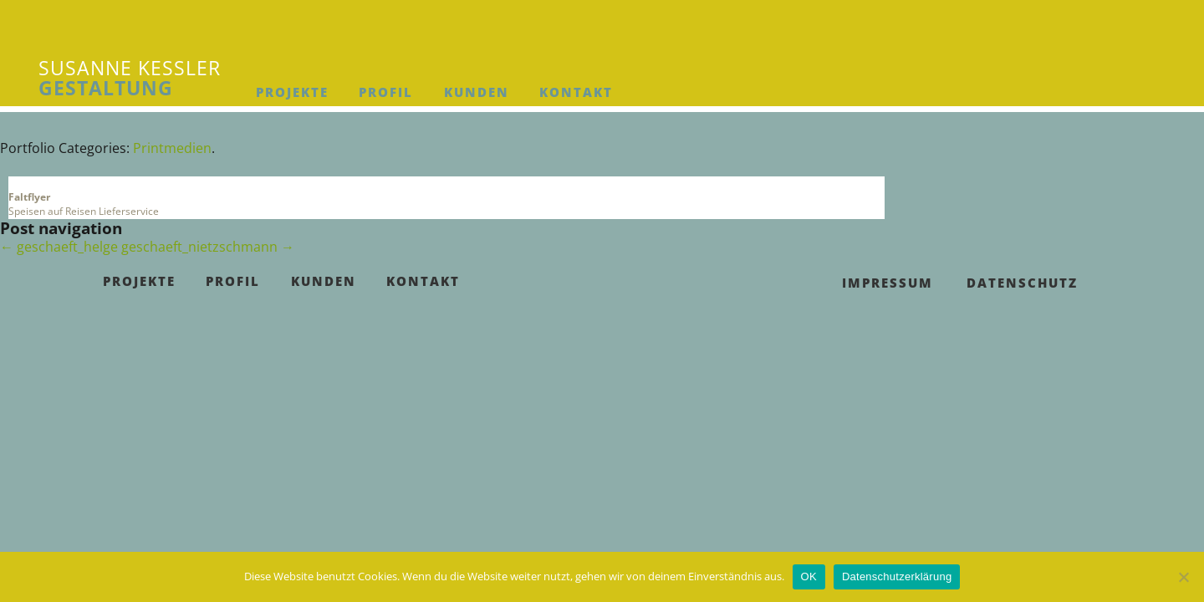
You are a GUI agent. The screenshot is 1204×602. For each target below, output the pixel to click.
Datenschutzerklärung (896, 576)
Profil (386, 92)
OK (809, 576)
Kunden (476, 92)
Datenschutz (1022, 282)
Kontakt (576, 92)
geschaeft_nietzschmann (207, 246)
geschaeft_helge (59, 246)
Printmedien (172, 148)
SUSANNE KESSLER (129, 77)
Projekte (292, 92)
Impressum (887, 282)
